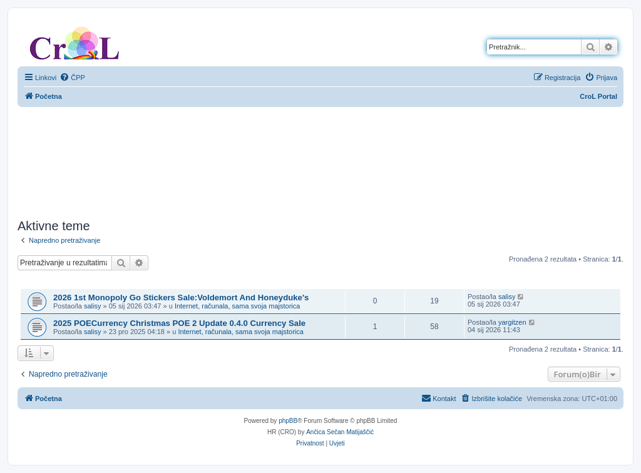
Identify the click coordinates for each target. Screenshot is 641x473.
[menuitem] (72, 77)
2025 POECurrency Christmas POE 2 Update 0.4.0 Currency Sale (179, 323)
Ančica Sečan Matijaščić (340, 432)
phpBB (288, 420)
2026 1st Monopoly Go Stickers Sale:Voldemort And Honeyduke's (181, 297)
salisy (92, 306)
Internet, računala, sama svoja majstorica (237, 306)
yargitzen (512, 322)
